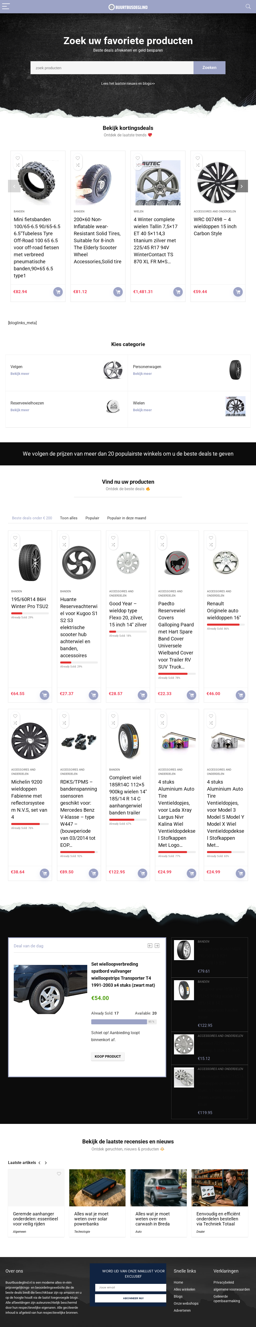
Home (178, 1282)
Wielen (139, 211)
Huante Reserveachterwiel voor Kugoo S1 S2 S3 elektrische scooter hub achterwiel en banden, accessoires (79, 627)
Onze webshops (186, 1303)
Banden (19, 211)
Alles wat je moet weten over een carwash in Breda (153, 1218)
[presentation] (14, 186)
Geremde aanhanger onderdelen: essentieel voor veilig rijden (35, 1218)
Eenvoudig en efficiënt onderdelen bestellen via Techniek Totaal (218, 1218)
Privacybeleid (224, 1282)
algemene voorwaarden (232, 1289)
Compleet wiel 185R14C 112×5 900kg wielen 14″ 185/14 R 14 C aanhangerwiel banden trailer (219, 1003)
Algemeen (19, 1231)
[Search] (248, 6)
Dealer (200, 1231)
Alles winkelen (184, 1289)
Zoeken (209, 70)
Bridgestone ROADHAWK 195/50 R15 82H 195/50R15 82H (219, 956)
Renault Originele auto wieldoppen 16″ (224, 611)
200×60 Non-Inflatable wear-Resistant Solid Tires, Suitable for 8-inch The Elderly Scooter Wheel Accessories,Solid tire (98, 240)
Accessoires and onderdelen (215, 211)
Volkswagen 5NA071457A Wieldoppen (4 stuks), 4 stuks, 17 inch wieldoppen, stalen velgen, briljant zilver (221, 1090)
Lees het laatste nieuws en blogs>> (128, 87)
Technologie (82, 1231)
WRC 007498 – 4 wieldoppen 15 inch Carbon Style (215, 226)
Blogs (178, 1296)
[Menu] (6, 6)
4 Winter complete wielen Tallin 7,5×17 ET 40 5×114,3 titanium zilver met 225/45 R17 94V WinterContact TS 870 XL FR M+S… (156, 240)
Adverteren (182, 1310)
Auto (139, 1231)
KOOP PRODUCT (58, 292)
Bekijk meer (19, 374)
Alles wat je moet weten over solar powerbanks (91, 1218)
